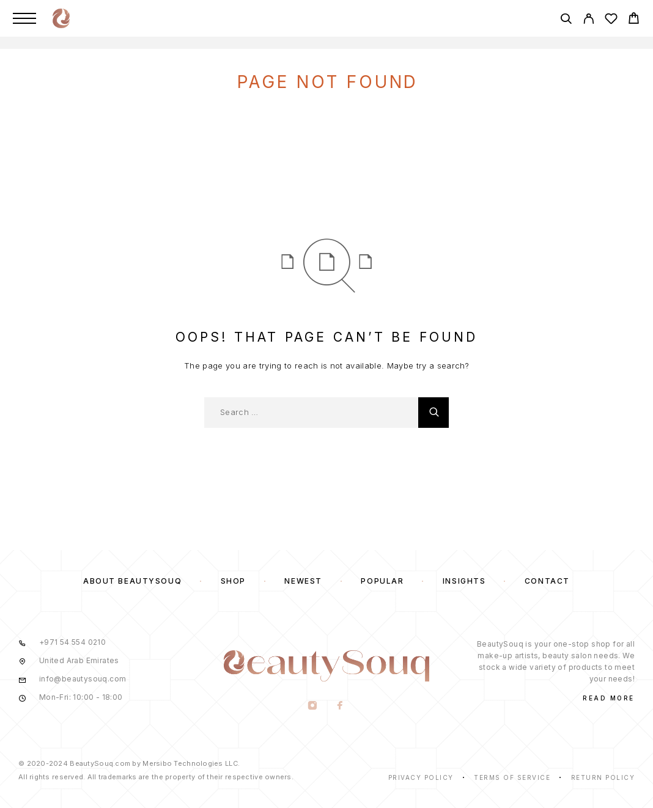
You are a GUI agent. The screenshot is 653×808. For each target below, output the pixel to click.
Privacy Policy (421, 777)
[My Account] (588, 20)
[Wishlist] (611, 20)
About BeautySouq (132, 581)
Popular (382, 581)
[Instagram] (312, 706)
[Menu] (24, 18)
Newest (303, 581)
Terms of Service (512, 777)
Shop (233, 581)
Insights (464, 581)
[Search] (565, 20)
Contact (547, 581)
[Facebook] (340, 706)
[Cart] (633, 20)
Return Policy (603, 777)
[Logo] (61, 18)
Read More (609, 698)
